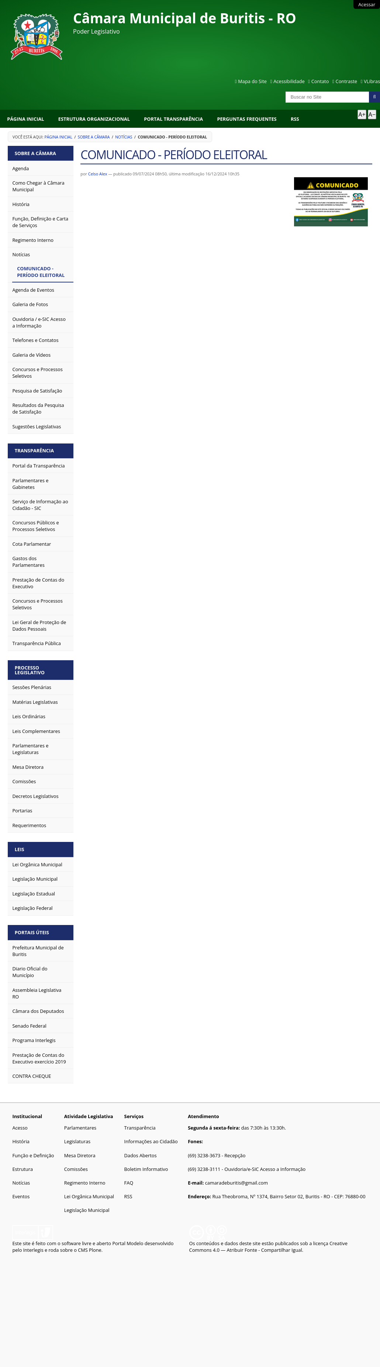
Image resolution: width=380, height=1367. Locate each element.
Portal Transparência (173, 119)
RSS (295, 119)
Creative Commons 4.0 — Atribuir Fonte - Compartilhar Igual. (268, 1246)
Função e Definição (33, 1155)
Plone (95, 1250)
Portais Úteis (32, 932)
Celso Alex (97, 174)
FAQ (129, 1182)
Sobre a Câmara (94, 137)
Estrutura (22, 1169)
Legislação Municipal (87, 1210)
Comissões (76, 1169)
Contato (320, 81)
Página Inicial (25, 119)
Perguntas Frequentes (246, 119)
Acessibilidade (288, 81)
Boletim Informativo (146, 1169)
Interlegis (33, 1250)
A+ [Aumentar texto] (361, 114)
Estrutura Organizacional (94, 119)
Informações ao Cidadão (151, 1141)
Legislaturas (77, 1141)
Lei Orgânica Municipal (89, 1196)
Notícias (123, 137)
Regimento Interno (85, 1182)
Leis (19, 849)
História (21, 1141)
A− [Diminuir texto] (372, 114)
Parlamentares (80, 1127)
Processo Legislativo (30, 670)
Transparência (34, 450)
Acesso (19, 1127)
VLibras (372, 81)
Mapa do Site (252, 81)
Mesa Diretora (80, 1155)
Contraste (346, 81)
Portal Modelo (127, 1243)
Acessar (366, 4)
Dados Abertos (140, 1155)
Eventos (21, 1196)
